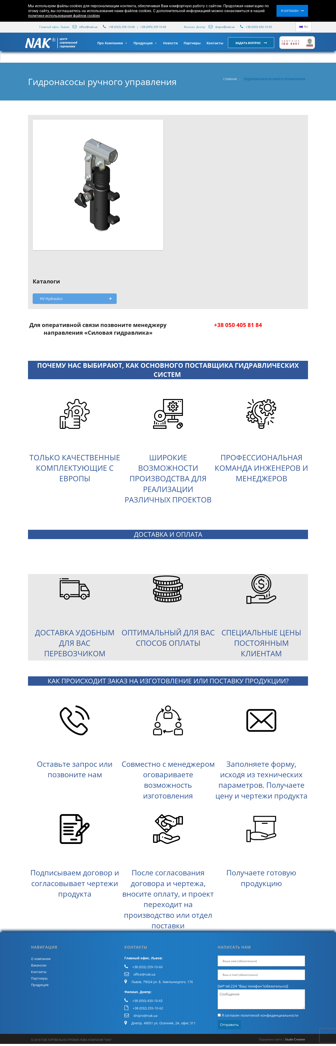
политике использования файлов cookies (64, 16)
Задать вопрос (248, 43)
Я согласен (289, 11)
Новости (170, 43)
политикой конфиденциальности (269, 1015)
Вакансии (38, 965)
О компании (41, 959)
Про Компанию (112, 43)
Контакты (214, 43)
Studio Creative (295, 1039)
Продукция (145, 43)
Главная (230, 79)
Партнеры (192, 43)
